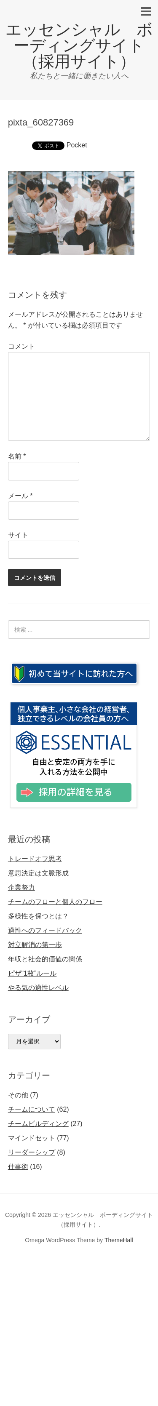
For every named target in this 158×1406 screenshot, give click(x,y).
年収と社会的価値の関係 (45, 959)
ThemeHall (118, 1240)
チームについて (31, 1109)
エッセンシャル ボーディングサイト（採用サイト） (79, 45)
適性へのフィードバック (45, 930)
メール (20, 495)
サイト (18, 535)
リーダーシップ (31, 1152)
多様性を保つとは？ (38, 916)
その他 (18, 1095)
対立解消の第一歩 (35, 944)
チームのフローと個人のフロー (55, 901)
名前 (17, 456)
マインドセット (31, 1138)
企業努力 (21, 887)
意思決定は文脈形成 (38, 873)
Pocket (77, 145)
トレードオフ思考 (35, 858)
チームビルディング (38, 1123)
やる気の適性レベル (38, 987)
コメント (21, 346)
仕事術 (18, 1166)
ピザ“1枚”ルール (32, 973)
